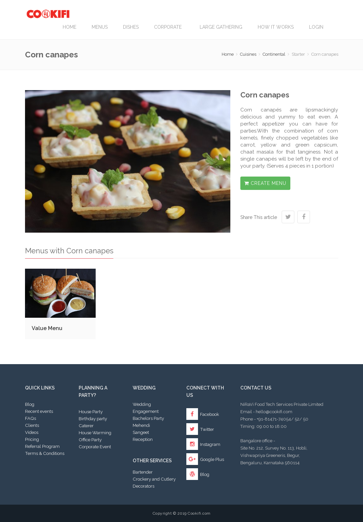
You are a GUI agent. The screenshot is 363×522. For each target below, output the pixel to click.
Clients (32, 425)
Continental (274, 54)
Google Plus (205, 459)
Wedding (142, 404)
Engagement (146, 411)
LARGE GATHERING (221, 27)
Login (316, 27)
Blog (29, 404)
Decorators (143, 486)
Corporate (169, 27)
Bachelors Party (148, 418)
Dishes (131, 27)
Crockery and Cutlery (154, 479)
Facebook (202, 414)
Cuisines (248, 54)
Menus (100, 27)
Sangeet (141, 432)
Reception (143, 439)
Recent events (39, 411)
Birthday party (93, 418)
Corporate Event (95, 446)
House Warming (95, 432)
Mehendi (141, 425)
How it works (276, 27)
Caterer (86, 425)
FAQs (30, 418)
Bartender (143, 472)
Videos (31, 432)
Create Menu (265, 183)
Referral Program (42, 446)
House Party (91, 411)
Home (69, 27)
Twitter (200, 429)
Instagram (203, 444)
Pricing (32, 439)
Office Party (90, 439)
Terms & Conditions (44, 453)
